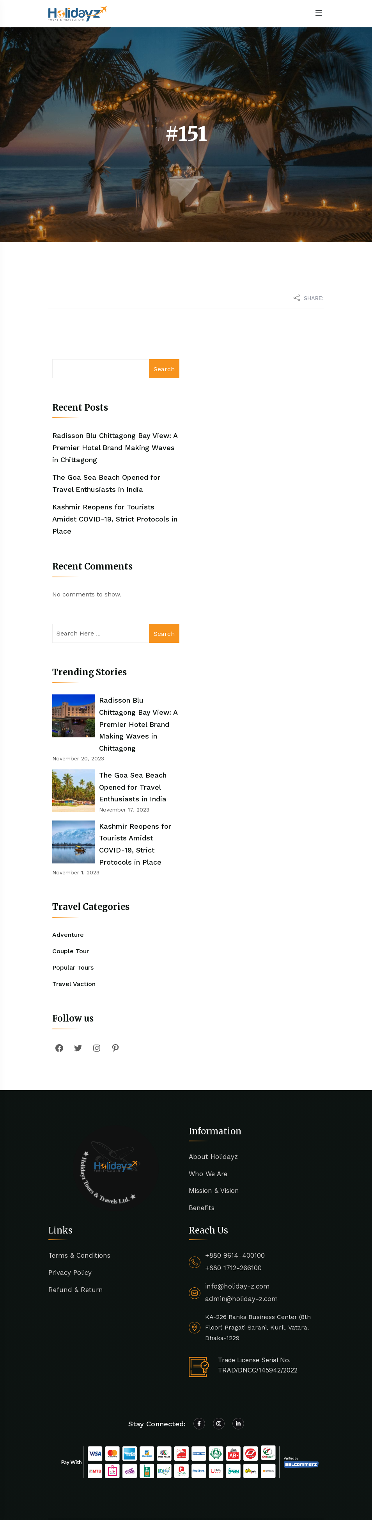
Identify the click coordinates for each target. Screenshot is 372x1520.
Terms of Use (280, 1488)
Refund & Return (75, 1242)
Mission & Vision (214, 1143)
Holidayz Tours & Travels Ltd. (137, 1483)
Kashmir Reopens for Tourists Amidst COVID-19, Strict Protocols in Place (114, 519)
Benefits (201, 1160)
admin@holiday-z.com (241, 1251)
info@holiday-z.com (237, 1238)
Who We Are (208, 1126)
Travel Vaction (74, 936)
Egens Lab (139, 1493)
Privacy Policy (70, 1225)
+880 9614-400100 (235, 1208)
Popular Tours (73, 920)
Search (164, 369)
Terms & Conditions (79, 1208)
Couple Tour (70, 903)
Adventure (68, 886)
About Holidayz (213, 1108)
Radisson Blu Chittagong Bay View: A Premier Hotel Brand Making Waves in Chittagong (114, 447)
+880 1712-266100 (233, 1220)
